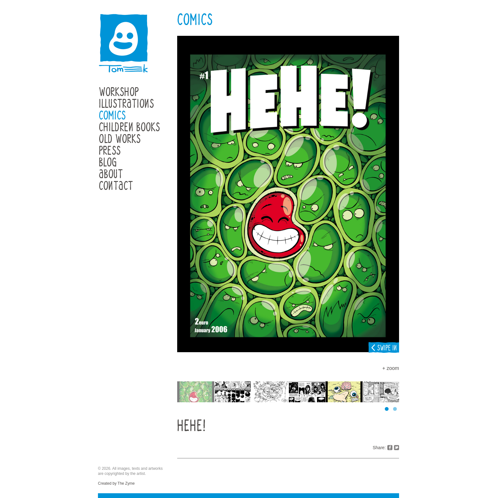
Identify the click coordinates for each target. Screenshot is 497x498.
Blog (108, 163)
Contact (116, 186)
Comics (112, 116)
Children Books (129, 127)
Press (110, 151)
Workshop (119, 92)
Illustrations (126, 104)
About (111, 174)
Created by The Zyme (116, 483)
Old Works (120, 139)
